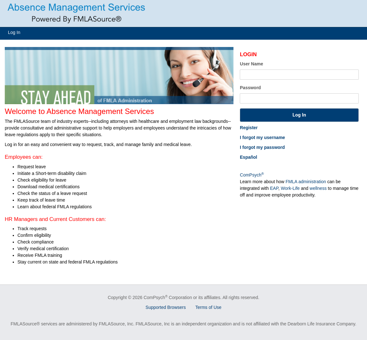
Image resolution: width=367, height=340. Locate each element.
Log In (14, 32)
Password (250, 87)
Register (249, 127)
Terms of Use (208, 307)
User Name (251, 63)
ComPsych (252, 174)
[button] (299, 115)
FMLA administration (305, 181)
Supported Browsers (166, 307)
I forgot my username (262, 137)
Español (248, 157)
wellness (318, 188)
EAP (274, 188)
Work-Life (290, 188)
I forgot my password (262, 147)
